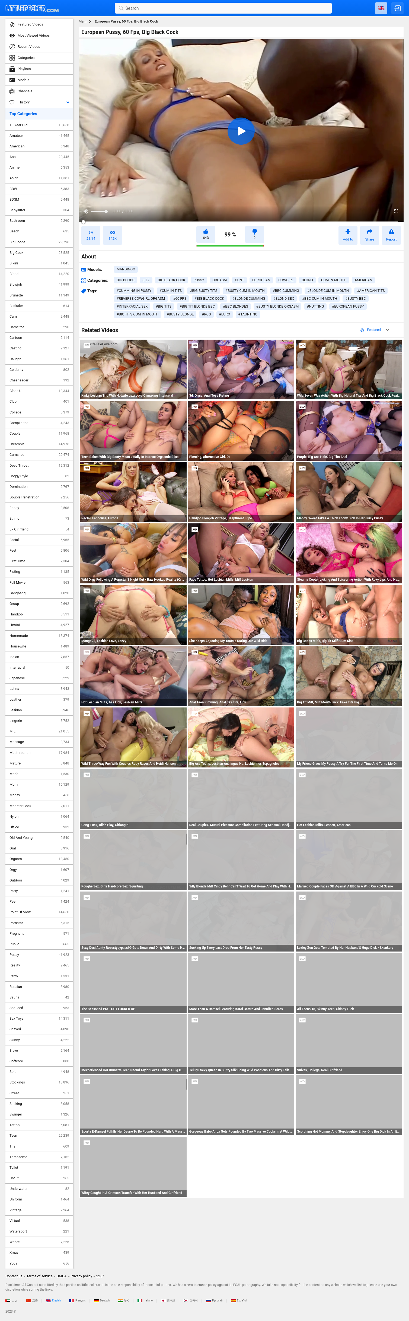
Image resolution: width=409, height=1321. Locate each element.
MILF (39, 731)
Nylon (39, 816)
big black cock (171, 280)
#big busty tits (203, 291)
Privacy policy (81, 1276)
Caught (39, 359)
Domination (39, 486)
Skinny (39, 1040)
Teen (39, 1135)
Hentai (39, 624)
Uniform (39, 1199)
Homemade (39, 635)
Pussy (39, 954)
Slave (39, 1050)
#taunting (248, 314)
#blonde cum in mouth (328, 291)
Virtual (39, 1220)
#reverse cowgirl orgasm (141, 298)
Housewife (39, 646)
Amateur (39, 135)
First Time (39, 561)
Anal (39, 156)
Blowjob (39, 284)
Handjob (39, 614)
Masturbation (39, 752)
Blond (39, 273)
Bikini (39, 263)
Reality (39, 965)
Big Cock (39, 252)
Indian (39, 657)
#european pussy (348, 306)
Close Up (39, 390)
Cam (39, 316)
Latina (39, 688)
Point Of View (39, 912)
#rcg (206, 314)
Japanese (39, 678)
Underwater (39, 1188)
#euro (224, 314)
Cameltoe (39, 327)
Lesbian (39, 710)
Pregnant (39, 933)
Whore (39, 1242)
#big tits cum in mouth (137, 314)
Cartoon (39, 337)
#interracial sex (132, 306)
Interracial (39, 667)
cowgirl (285, 280)
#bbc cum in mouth (319, 298)
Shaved (39, 1029)
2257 (100, 1276)
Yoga (39, 1263)
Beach (39, 231)
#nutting (315, 306)
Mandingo (126, 269)
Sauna (39, 997)
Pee (39, 901)
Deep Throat (39, 465)
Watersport (39, 1231)
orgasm (219, 280)
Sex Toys (39, 1018)
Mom (39, 784)
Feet (39, 550)
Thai (39, 1146)
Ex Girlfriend (39, 529)
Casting (39, 348)
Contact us (14, 1276)
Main (83, 21)
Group (39, 603)
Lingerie (39, 720)
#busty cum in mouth (244, 291)
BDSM (39, 199)
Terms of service (40, 1276)
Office (39, 827)
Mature (39, 763)
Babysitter (39, 210)
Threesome (39, 1157)
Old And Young (39, 837)
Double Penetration (39, 497)
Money (39, 795)
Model (39, 774)
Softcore (39, 1061)
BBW (39, 189)
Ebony (39, 507)
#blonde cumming (248, 298)
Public (39, 944)
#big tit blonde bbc (197, 306)
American (39, 146)
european (261, 280)
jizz (146, 280)
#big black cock (209, 298)
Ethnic (39, 518)
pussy (198, 280)
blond (307, 280)
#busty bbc (355, 298)
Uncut (39, 1178)
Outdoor (39, 880)
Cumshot (39, 454)
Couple (39, 433)
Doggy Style (39, 476)
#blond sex (283, 298)
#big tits (163, 306)
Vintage (39, 1210)
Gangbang (39, 593)
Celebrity (39, 369)
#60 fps (179, 298)
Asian (39, 178)
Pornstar (39, 923)
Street (39, 1093)
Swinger (39, 1114)
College (39, 412)
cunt (239, 280)
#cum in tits (170, 291)
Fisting (39, 571)
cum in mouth (333, 280)
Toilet (39, 1167)
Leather (39, 699)
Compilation (39, 423)
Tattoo (39, 1125)
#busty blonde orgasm (277, 306)
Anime (39, 167)
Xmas (39, 1252)
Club (39, 401)
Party (39, 891)
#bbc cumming (286, 291)
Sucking (39, 1103)
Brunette (39, 295)
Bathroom (39, 220)
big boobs (126, 280)
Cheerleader (39, 380)
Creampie (39, 444)
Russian (39, 986)
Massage (39, 741)
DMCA (62, 1276)
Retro (39, 976)
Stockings (39, 1082)
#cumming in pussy (134, 291)
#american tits (371, 291)
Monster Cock (39, 806)
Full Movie (39, 582)
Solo (39, 1071)
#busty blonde (180, 314)
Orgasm (39, 859)
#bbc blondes (235, 306)
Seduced (39, 1008)
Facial (39, 540)
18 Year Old (39, 125)
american (363, 280)
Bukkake (39, 306)
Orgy (39, 869)
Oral (39, 848)
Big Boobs (39, 242)
